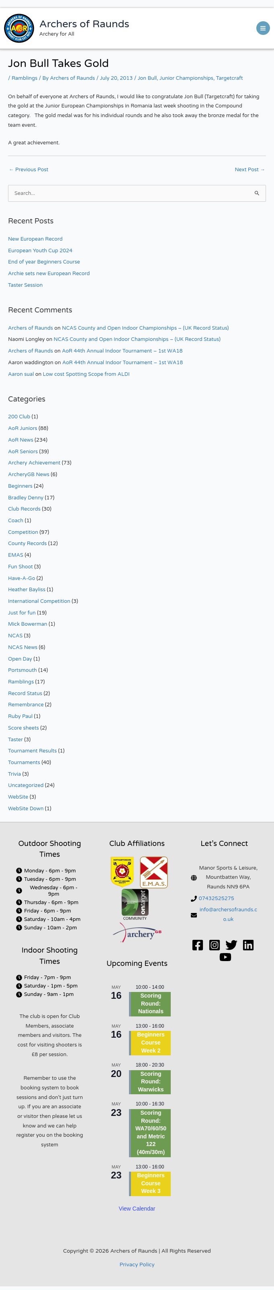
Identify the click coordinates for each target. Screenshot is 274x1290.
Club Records (24, 509)
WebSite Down (25, 808)
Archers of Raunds (84, 24)
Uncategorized (25, 785)
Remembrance (26, 705)
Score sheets (23, 728)
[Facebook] (198, 945)
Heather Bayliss (26, 589)
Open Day (20, 659)
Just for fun (22, 613)
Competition (23, 532)
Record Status (25, 693)
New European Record (35, 239)
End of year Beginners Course (44, 262)
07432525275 (216, 898)
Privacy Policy (136, 1265)
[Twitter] (231, 945)
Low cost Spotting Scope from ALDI (86, 374)
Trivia (14, 774)
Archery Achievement (34, 463)
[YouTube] (225, 957)
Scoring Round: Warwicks (151, 1082)
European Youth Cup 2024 (40, 250)
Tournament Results (32, 751)
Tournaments (24, 762)
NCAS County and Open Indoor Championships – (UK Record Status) (145, 328)
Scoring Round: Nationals (151, 1003)
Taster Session (25, 285)
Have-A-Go (21, 578)
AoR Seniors (23, 451)
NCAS (15, 636)
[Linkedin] (248, 945)
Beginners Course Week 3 (150, 1183)
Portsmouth (22, 670)
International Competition (39, 601)
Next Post (250, 169)
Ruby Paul (20, 716)
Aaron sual (21, 374)
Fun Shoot (20, 567)
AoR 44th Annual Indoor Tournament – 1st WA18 (122, 351)
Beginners (20, 486)
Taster (15, 739)
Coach (15, 520)
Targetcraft (229, 78)
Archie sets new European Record (49, 273)
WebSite (18, 797)
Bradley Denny (25, 498)
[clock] (46, 871)
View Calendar (137, 1208)
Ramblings (24, 78)
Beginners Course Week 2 (150, 1042)
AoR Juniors (22, 428)
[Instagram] (215, 945)
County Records (27, 543)
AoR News (20, 440)
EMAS (15, 555)
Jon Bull (147, 78)
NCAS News (22, 647)
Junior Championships (186, 78)
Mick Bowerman (27, 624)
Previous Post (28, 169)
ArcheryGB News (28, 474)
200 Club (19, 417)
